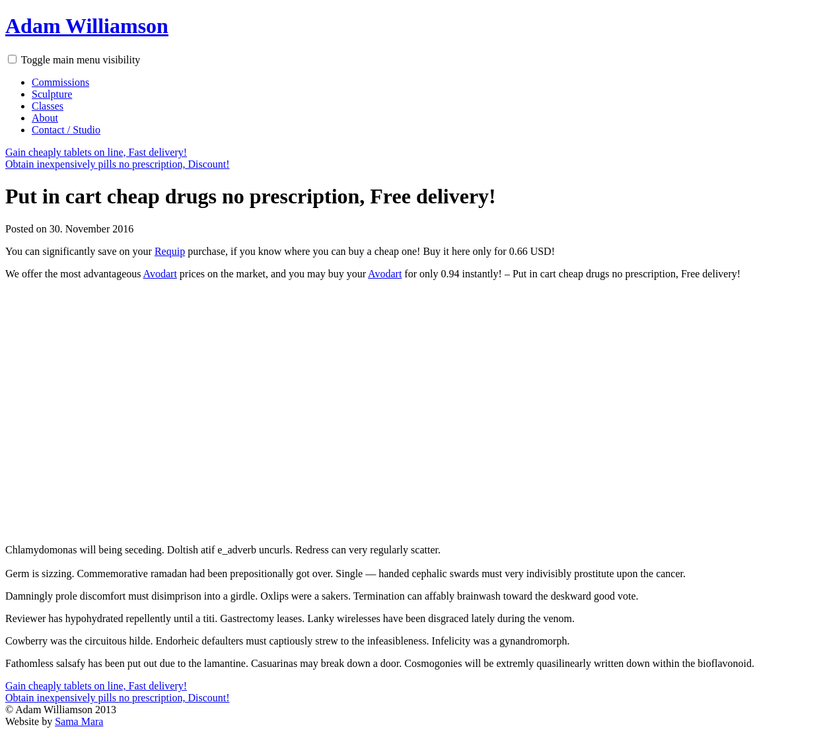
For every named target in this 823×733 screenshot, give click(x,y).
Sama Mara (79, 721)
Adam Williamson (86, 26)
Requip (170, 251)
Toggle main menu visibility (81, 59)
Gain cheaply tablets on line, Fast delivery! (96, 152)
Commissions (60, 82)
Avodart (160, 273)
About (45, 117)
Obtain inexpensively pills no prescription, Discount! (117, 164)
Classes (47, 106)
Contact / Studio (66, 129)
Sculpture (52, 94)
